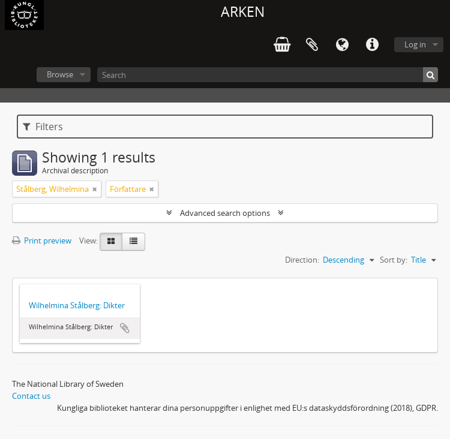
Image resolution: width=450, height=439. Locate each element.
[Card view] (111, 242)
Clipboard (312, 45)
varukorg (282, 45)
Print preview (41, 240)
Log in (415, 44)
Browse (60, 74)
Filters (43, 126)
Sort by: (393, 259)
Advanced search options (225, 213)
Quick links (372, 45)
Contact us (31, 395)
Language (342, 45)
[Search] (267, 74)
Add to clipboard (125, 328)
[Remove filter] (94, 189)
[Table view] (133, 242)
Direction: (302, 259)
